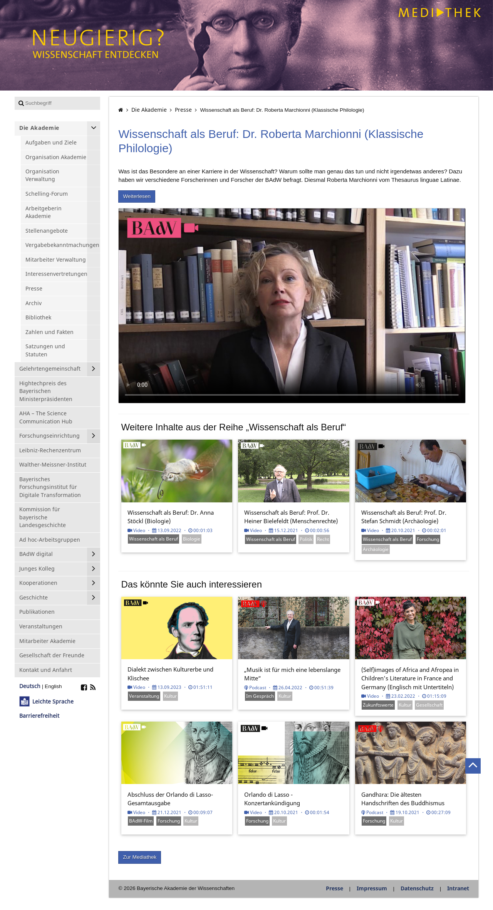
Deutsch (29, 686)
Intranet (458, 888)
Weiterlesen (137, 196)
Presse (183, 109)
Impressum (372, 888)
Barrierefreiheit (39, 715)
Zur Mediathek (139, 857)
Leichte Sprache (53, 701)
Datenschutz (417, 888)
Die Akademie (149, 109)
